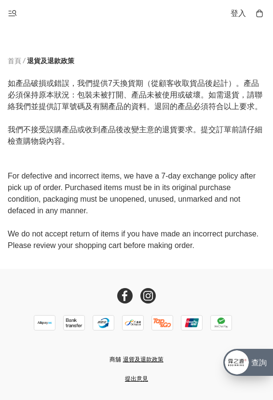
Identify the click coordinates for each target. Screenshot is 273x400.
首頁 (14, 61)
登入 (238, 13)
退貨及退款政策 (143, 359)
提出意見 (136, 378)
